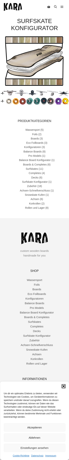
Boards (35, 138)
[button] (63, 386)
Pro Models (34, 155)
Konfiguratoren (32, 147)
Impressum (50, 455)
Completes (35, 173)
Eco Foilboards (34, 142)
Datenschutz (37, 455)
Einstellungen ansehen (35, 447)
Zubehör (32, 186)
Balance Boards (33, 151)
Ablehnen (34, 437)
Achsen (35, 199)
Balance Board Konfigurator (35, 160)
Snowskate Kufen (35, 194)
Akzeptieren (34, 427)
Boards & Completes (35, 164)
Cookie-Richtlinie (21, 455)
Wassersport (32, 129)
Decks (34, 177)
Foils (35, 134)
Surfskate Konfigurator (35, 181)
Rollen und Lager (35, 207)
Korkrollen (35, 203)
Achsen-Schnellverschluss (35, 190)
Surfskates (32, 168)
